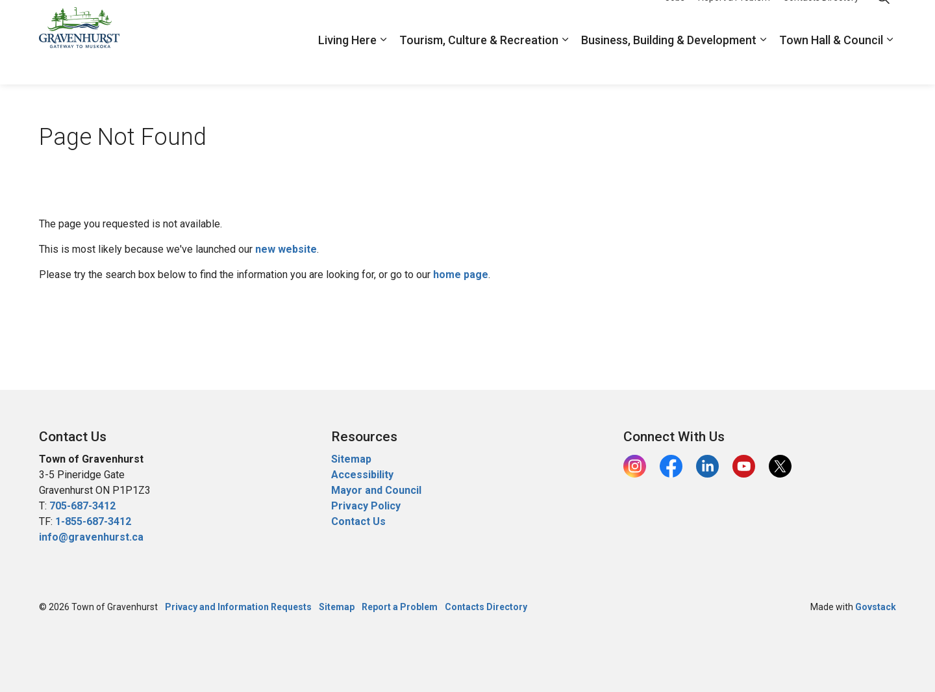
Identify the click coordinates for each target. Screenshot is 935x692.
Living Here (347, 63)
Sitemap (351, 459)
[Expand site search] (883, 21)
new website (286, 249)
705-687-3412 (82, 506)
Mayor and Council (377, 490)
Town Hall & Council (831, 63)
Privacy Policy (366, 506)
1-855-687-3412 (93, 521)
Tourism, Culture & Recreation (478, 63)
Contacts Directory (821, 21)
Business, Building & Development (668, 63)
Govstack (875, 607)
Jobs (675, 21)
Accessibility (362, 474)
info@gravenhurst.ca (91, 537)
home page (460, 274)
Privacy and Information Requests (238, 607)
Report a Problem (734, 21)
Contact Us (358, 521)
